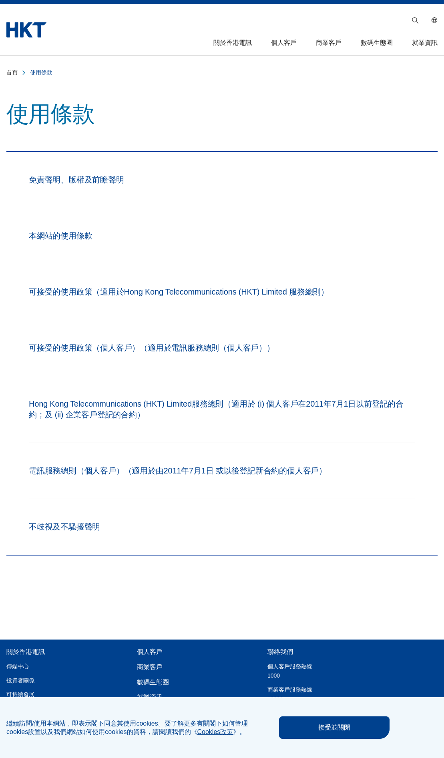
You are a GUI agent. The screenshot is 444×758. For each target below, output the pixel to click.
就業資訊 (425, 42)
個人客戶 (284, 42)
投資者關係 (20, 680)
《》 (215, 731)
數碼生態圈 (377, 42)
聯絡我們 (280, 651)
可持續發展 (20, 694)
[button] (415, 20)
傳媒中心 (17, 666)
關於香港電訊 (232, 42)
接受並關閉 (334, 727)
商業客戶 (329, 42)
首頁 (12, 72)
